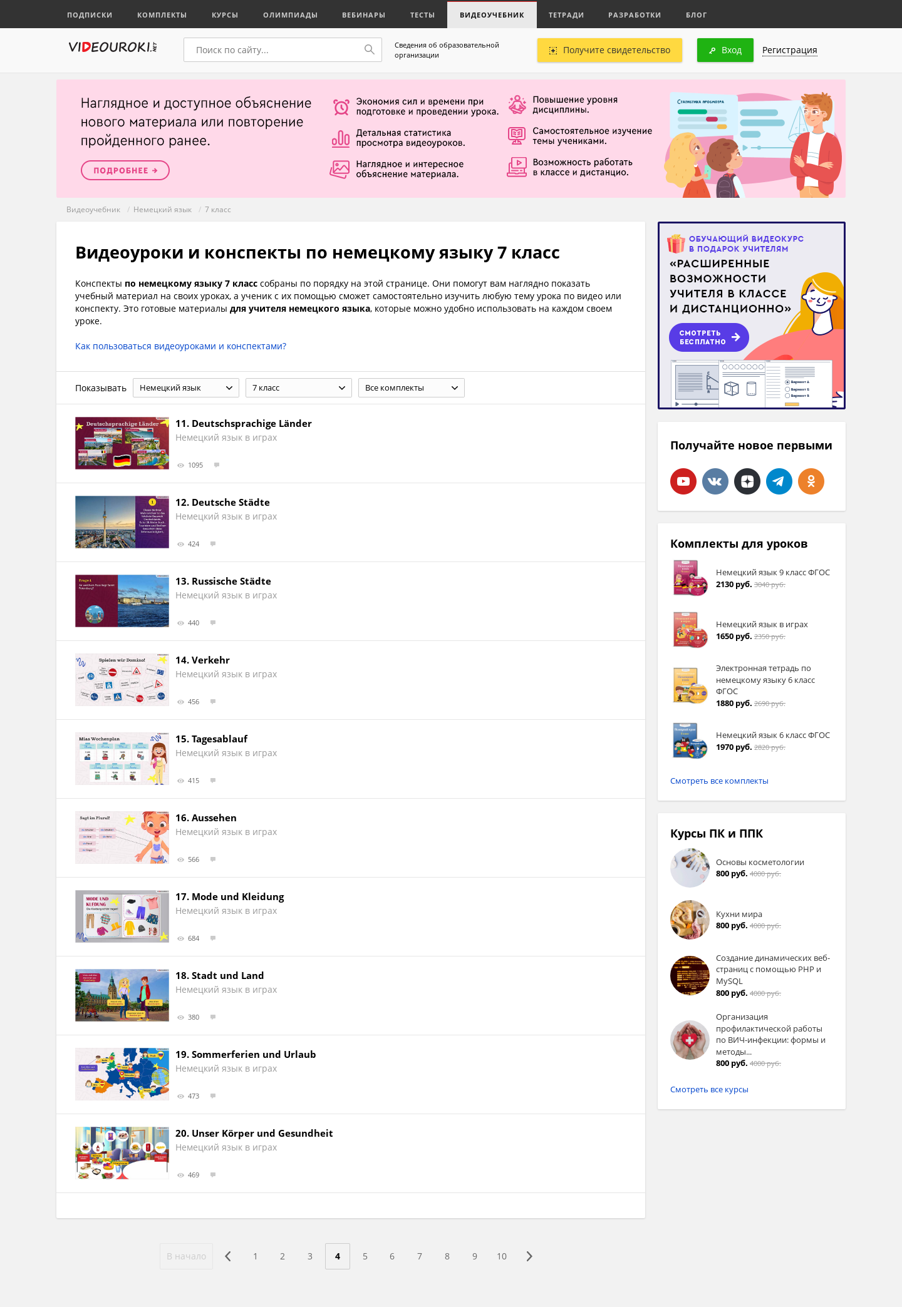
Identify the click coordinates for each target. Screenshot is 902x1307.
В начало (185, 1256)
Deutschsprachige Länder (252, 423)
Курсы (227, 14)
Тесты (427, 14)
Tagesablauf (219, 738)
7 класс (218, 209)
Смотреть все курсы (709, 1089)
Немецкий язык (162, 209)
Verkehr (211, 660)
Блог (704, 14)
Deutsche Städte (231, 502)
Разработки (641, 14)
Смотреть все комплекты (719, 780)
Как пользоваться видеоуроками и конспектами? (180, 346)
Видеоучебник (497, 14)
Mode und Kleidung (238, 896)
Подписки (90, 14)
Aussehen (214, 817)
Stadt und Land (228, 975)
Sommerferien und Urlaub (254, 1054)
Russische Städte (231, 581)
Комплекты (163, 14)
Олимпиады (293, 14)
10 (503, 1256)
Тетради (572, 14)
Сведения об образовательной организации (447, 49)
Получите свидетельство (609, 50)
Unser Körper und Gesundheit (262, 1133)
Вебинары (368, 14)
